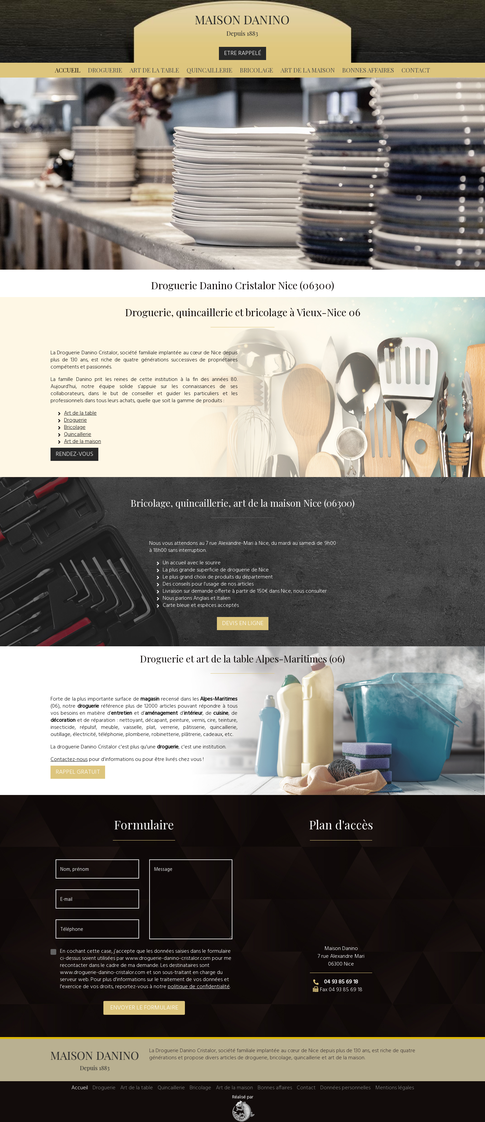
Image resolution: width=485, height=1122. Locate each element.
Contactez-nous (69, 759)
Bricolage (256, 70)
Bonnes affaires (368, 70)
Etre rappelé (242, 53)
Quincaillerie (209, 70)
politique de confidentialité (199, 986)
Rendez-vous (74, 454)
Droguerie (105, 70)
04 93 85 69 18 (341, 982)
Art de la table (154, 70)
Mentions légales (394, 1088)
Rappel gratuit (78, 772)
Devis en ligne (242, 623)
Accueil (67, 70)
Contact (415, 70)
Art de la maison (308, 70)
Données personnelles (345, 1088)
